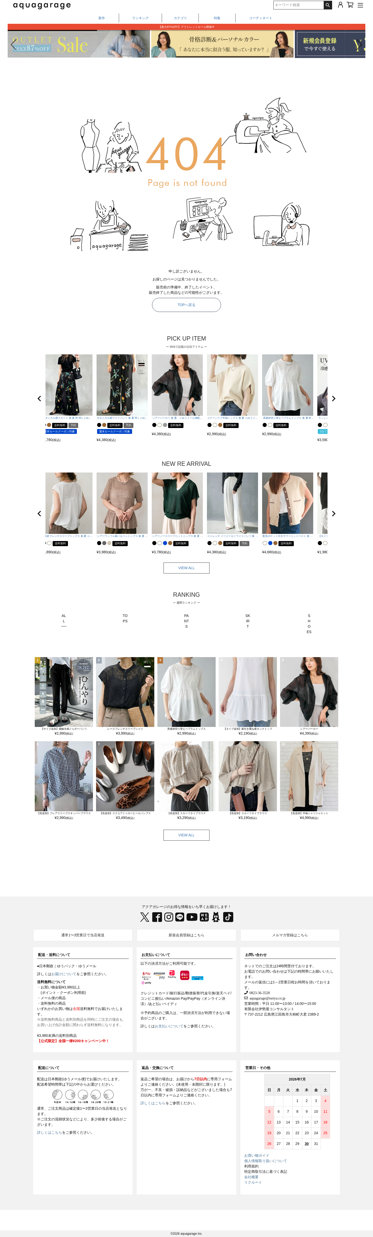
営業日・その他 (257, 1068)
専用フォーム (221, 1079)
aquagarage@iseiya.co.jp (266, 998)
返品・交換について (158, 1068)
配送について (49, 1068)
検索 (328, 5)
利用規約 (251, 1166)
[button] (359, 44)
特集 (217, 18)
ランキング (140, 18)
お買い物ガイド (256, 1155)
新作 (101, 18)
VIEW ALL (186, 568)
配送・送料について (54, 955)
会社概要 (251, 1177)
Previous (29, 632)
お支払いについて (156, 955)
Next (343, 632)
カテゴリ (180, 18)
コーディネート (260, 18)
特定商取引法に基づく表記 (265, 1171)
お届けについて (63, 974)
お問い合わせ (256, 955)
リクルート (253, 1182)
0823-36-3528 (259, 992)
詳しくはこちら (49, 1132)
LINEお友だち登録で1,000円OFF (186, 26)
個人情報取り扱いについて (265, 1161)
